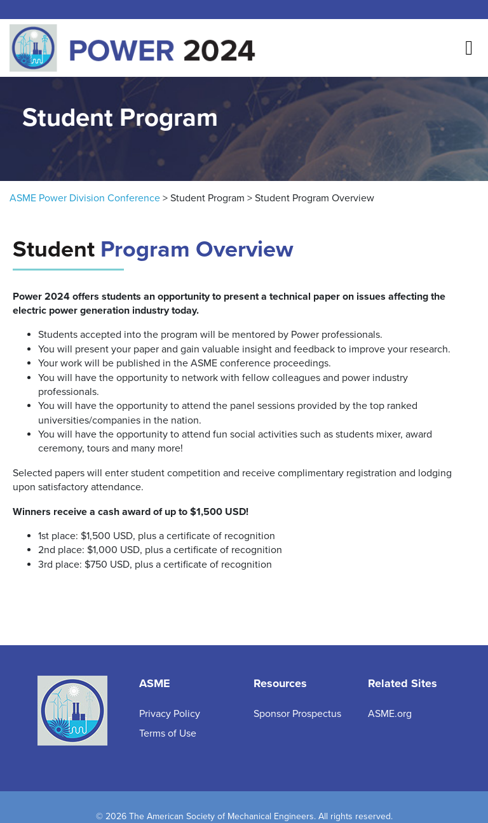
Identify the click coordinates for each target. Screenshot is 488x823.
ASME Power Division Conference (85, 198)
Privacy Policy (169, 713)
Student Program (207, 198)
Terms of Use (167, 733)
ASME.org (390, 713)
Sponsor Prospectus (297, 713)
